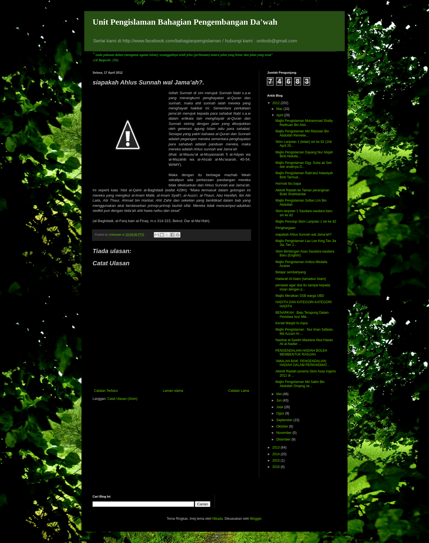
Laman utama (173, 391)
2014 (276, 454)
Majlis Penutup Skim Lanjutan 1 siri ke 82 (305, 221)
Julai (280, 407)
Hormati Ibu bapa (288, 184)
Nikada (217, 519)
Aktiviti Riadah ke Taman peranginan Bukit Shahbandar (302, 192)
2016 (276, 467)
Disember (284, 439)
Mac (280, 109)
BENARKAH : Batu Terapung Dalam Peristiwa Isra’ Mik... (302, 314)
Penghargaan (285, 228)
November (284, 433)
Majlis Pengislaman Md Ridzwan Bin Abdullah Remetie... (302, 133)
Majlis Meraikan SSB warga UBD (299, 296)
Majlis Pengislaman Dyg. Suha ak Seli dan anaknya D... (303, 165)
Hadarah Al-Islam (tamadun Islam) (300, 279)
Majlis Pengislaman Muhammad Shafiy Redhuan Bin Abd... (304, 123)
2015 (276, 460)
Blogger (255, 519)
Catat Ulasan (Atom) (122, 399)
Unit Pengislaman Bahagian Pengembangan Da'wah (185, 21)
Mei (279, 394)
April (280, 115)
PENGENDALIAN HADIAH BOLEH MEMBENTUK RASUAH (301, 352)
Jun (279, 400)
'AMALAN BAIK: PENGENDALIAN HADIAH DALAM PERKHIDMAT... (302, 363)
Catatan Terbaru (106, 391)
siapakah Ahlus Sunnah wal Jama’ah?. (303, 234)
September (284, 420)
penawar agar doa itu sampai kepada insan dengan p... (302, 287)
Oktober (282, 426)
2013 (276, 447)
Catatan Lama (238, 391)
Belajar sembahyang (290, 272)
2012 (276, 103)
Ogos (280, 413)
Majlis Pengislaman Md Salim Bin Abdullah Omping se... (300, 384)
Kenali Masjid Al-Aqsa (291, 323)
